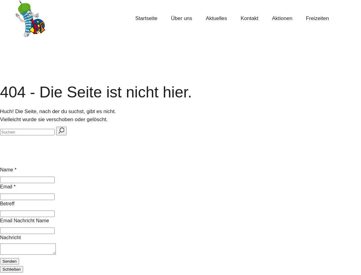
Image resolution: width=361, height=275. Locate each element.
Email (8, 186)
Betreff (7, 203)
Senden (9, 263)
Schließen (11, 271)
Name (8, 169)
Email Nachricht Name (24, 220)
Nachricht (10, 237)
